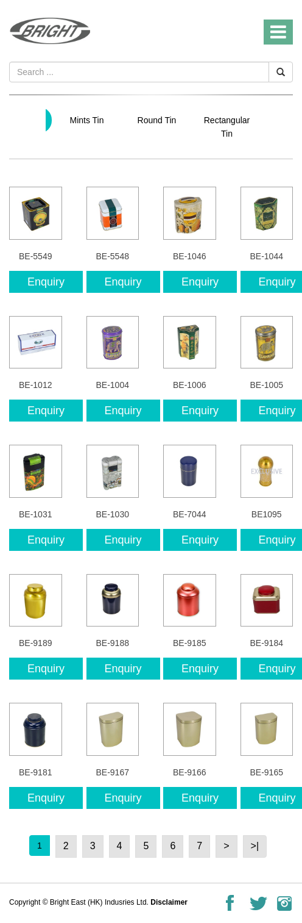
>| (255, 846)
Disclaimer (169, 902)
